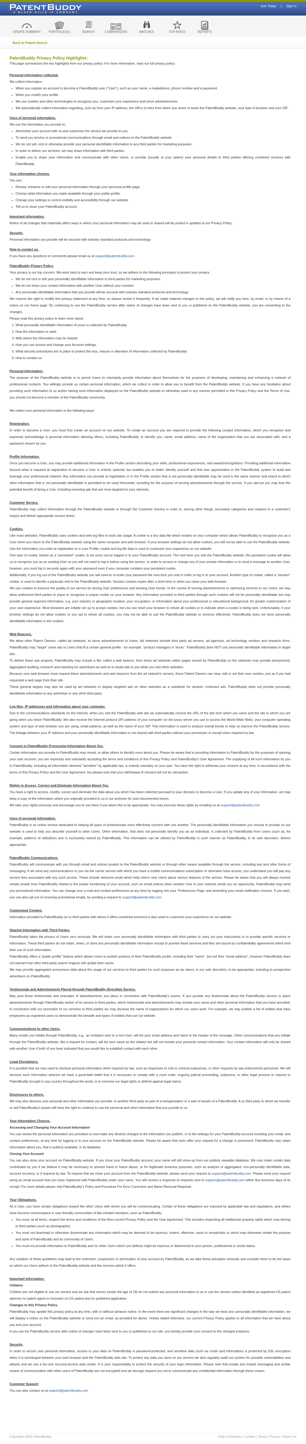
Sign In (291, 6)
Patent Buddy (32, 8)
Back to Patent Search (30, 43)
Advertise (234, 1436)
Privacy (275, 1436)
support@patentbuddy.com (114, 256)
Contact (249, 1436)
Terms (262, 1436)
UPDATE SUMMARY (27, 31)
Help (221, 1436)
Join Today (268, 6)
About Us (289, 1436)
